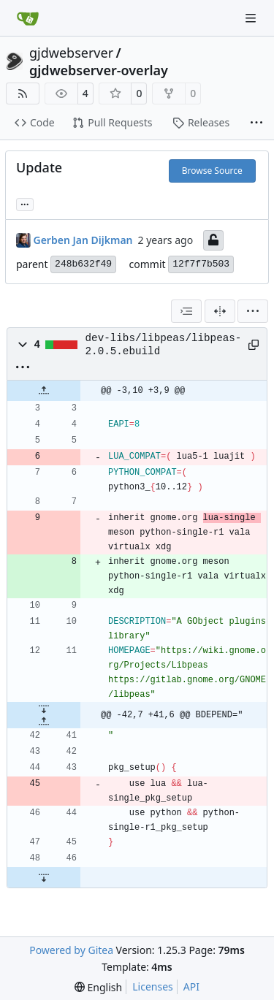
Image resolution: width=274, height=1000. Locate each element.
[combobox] (186, 311)
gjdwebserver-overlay (98, 70)
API (191, 986)
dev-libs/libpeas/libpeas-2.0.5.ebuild (163, 344)
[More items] (256, 123)
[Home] (27, 18)
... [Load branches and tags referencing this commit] (24, 203)
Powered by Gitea (71, 950)
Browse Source (212, 170)
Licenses (152, 986)
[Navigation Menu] (252, 18)
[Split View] (220, 311)
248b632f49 (83, 264)
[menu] (252, 311)
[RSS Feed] (22, 93)
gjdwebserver (71, 52)
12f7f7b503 (200, 264)
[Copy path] (252, 345)
